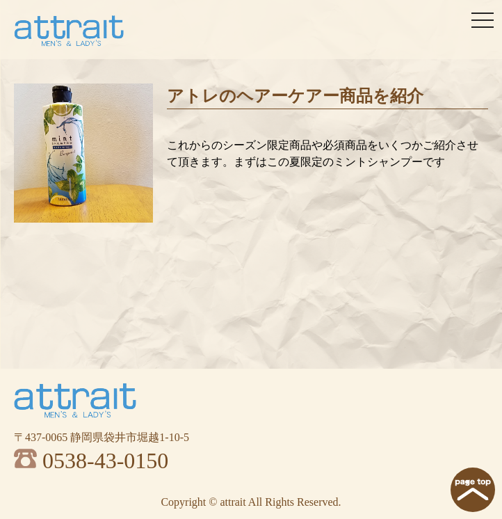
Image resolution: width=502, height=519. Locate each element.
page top (473, 490)
